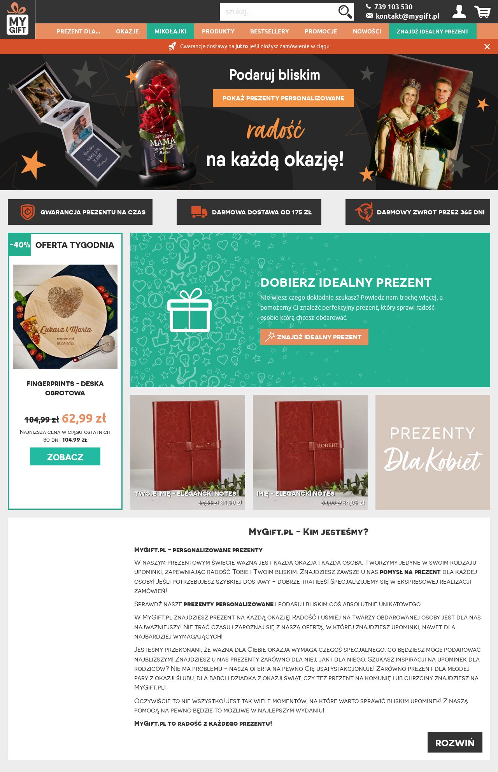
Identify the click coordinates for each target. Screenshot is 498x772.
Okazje (127, 32)
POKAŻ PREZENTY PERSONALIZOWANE (283, 98)
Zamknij (487, 46)
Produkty (218, 32)
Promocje (321, 32)
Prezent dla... (78, 32)
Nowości (367, 32)
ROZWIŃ (455, 743)
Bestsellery (269, 32)
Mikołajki (170, 32)
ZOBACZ (65, 457)
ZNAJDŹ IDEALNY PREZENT (433, 31)
